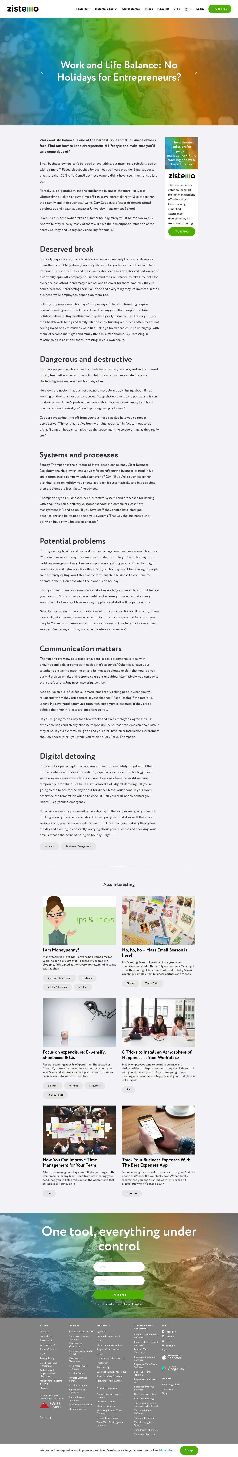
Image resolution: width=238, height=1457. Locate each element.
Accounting (103, 1367)
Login (200, 8)
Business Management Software (146, 1343)
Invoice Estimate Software (78, 1379)
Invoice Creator (77, 1373)
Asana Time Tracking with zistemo (110, 1395)
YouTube (168, 1345)
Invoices (82, 987)
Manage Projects (106, 1406)
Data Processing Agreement (48, 1364)
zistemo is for (104, 8)
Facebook (169, 1331)
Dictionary (167, 1389)
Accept (189, 1450)
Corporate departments (109, 1336)
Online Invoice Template (77, 1398)
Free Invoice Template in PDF (81, 1352)
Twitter (167, 1341)
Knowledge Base (171, 1384)
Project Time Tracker (107, 1418)
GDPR (43, 1354)
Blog (177, 8)
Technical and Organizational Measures (48, 1373)
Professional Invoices (80, 1404)
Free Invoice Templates (75, 1360)
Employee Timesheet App (145, 1381)
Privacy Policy (47, 1358)
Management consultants (110, 1345)
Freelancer (94, 1086)
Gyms (99, 1354)
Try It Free (220, 8)
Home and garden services (111, 1358)
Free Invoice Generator (75, 1345)
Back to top (46, 1417)
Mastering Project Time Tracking (109, 1412)
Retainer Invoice (77, 1409)
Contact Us (46, 1336)
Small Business (55, 1095)
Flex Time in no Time (145, 1394)
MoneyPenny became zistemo (51, 1382)
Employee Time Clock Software (145, 1366)
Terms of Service (48, 1349)
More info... (166, 1450)
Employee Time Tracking (142, 1373)
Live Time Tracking (144, 1398)
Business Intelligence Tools (111, 1372)
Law (99, 1340)
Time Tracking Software (146, 1430)
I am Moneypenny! (61, 950)
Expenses (52, 1086)
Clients (130, 983)
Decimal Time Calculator (141, 1351)
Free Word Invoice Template (79, 1367)
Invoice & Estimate (57, 987)
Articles (49, 846)
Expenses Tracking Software (144, 1388)
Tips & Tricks (152, 983)
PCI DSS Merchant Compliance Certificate (52, 1397)
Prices (149, 8)
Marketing (45, 1388)
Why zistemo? (130, 8)
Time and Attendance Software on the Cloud (146, 1404)
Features (87, 978)
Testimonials (46, 1340)
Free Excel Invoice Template (79, 1337)
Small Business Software (109, 1376)
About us (163, 8)
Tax (128, 1089)
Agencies (102, 1331)
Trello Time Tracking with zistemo (110, 1424)
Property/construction (108, 1349)
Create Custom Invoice (81, 1331)
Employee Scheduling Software (145, 1358)
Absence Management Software (146, 1336)
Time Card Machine (144, 1418)
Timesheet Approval (144, 1434)
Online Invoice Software (77, 1391)
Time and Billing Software (142, 1412)
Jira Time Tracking (106, 1401)
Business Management (78, 846)
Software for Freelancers (109, 1381)
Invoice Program (78, 1385)
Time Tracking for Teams (143, 1424)
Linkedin (168, 1336)
